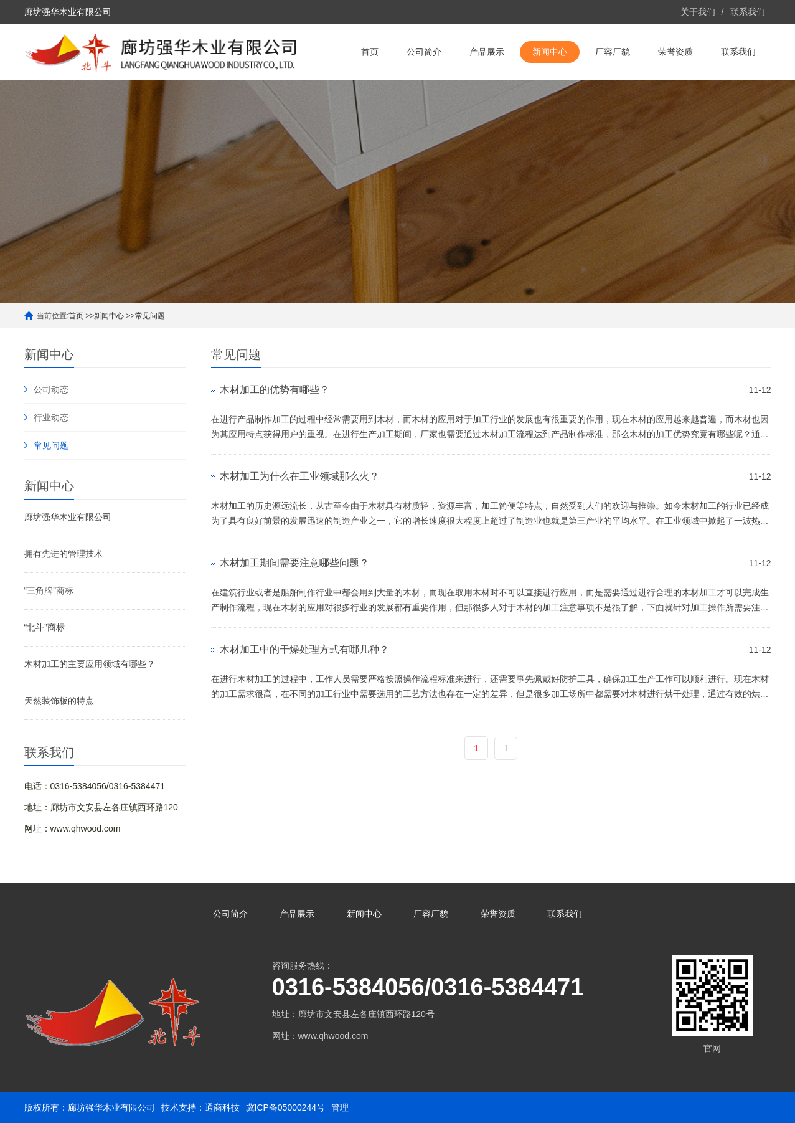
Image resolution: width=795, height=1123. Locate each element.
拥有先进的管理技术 (63, 554)
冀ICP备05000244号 (286, 1107)
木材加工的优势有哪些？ (274, 389)
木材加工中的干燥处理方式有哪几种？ (304, 649)
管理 (340, 1107)
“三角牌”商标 (48, 590)
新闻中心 (549, 52)
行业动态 (51, 417)
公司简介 (424, 52)
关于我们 (697, 12)
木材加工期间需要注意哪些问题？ (294, 562)
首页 (370, 52)
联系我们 (747, 12)
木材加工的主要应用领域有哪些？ (89, 664)
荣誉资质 (675, 52)
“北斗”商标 (44, 627)
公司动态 (51, 389)
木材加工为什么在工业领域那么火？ (299, 476)
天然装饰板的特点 (59, 701)
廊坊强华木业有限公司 (67, 517)
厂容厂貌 (612, 52)
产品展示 (486, 52)
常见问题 (150, 315)
